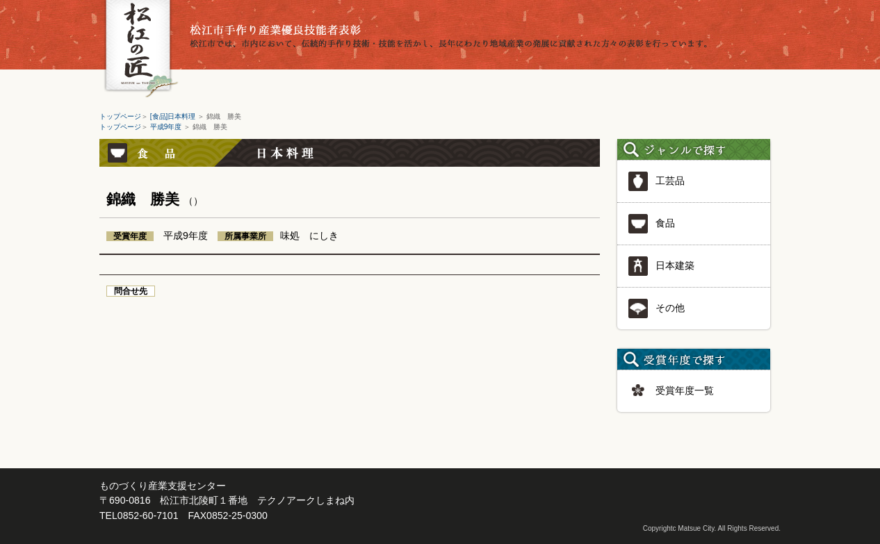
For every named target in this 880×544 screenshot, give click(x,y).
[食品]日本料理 (173, 116)
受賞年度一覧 (671, 391)
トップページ (120, 116)
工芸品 (656, 181)
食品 (651, 223)
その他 (656, 308)
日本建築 (661, 266)
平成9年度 (167, 127)
